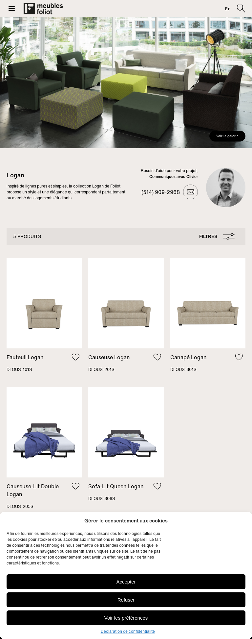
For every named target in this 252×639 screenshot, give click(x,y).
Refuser (126, 600)
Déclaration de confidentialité (128, 631)
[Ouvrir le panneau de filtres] (215, 236)
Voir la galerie (227, 136)
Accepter (126, 581)
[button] (12, 8)
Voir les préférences (126, 618)
